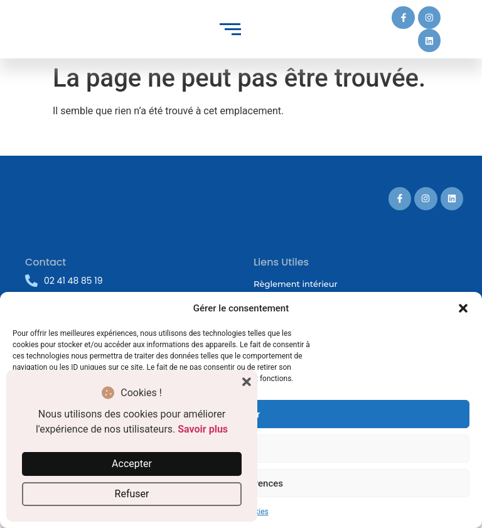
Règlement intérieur (296, 284)
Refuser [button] (132, 494)
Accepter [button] (132, 464)
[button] (463, 308)
